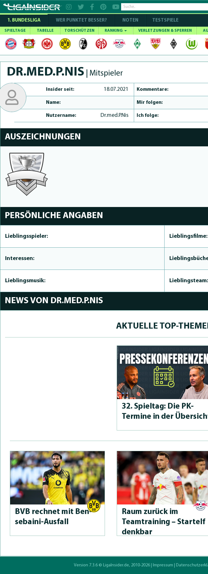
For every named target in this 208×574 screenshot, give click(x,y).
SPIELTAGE (15, 31)
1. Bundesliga (24, 20)
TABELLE (45, 31)
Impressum (163, 565)
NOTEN (130, 20)
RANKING (116, 31)
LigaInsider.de (116, 565)
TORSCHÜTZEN (79, 31)
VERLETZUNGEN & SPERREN (165, 31)
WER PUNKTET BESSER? (81, 20)
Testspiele (165, 20)
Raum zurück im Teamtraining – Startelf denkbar (163, 522)
